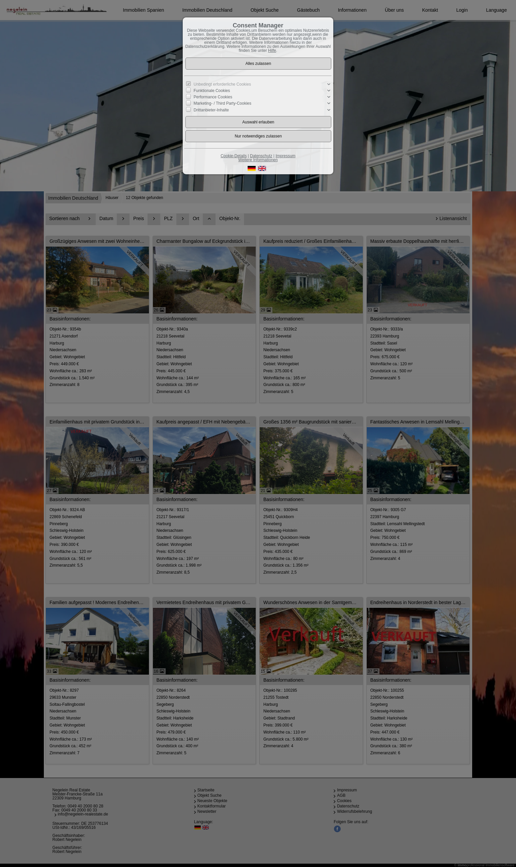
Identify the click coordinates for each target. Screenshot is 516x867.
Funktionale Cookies (212, 90)
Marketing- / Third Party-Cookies (223, 103)
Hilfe (272, 50)
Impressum (285, 156)
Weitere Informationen (258, 160)
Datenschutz (261, 156)
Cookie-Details (234, 156)
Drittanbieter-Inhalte (211, 109)
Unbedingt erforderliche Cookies (222, 84)
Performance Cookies (213, 97)
